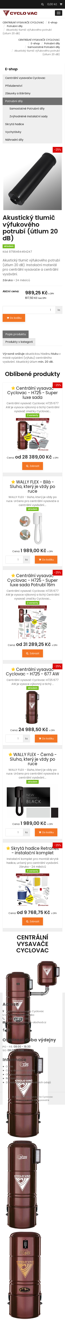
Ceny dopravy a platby (20, 1070)
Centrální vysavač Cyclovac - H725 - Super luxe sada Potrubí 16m (32, 580)
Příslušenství (13, 86)
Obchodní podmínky (19, 1074)
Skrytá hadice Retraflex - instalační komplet (35, 850)
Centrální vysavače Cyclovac (25, 78)
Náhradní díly (14, 140)
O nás (9, 1066)
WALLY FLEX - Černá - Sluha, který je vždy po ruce (33, 759)
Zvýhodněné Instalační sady (29, 116)
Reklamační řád (16, 1078)
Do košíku (13, 318)
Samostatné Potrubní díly (44, 47)
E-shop (52, 22)
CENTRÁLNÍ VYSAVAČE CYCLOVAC (23, 22)
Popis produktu (15, 334)
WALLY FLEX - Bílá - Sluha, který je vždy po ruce (32, 486)
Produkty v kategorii (19, 342)
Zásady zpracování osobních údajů (28, 1082)
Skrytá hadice (14, 124)
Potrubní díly (15, 26)
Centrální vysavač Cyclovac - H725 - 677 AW (32, 672)
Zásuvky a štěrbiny (18, 93)
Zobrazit (32, 466)
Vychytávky (13, 132)
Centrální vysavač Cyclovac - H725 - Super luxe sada (32, 392)
